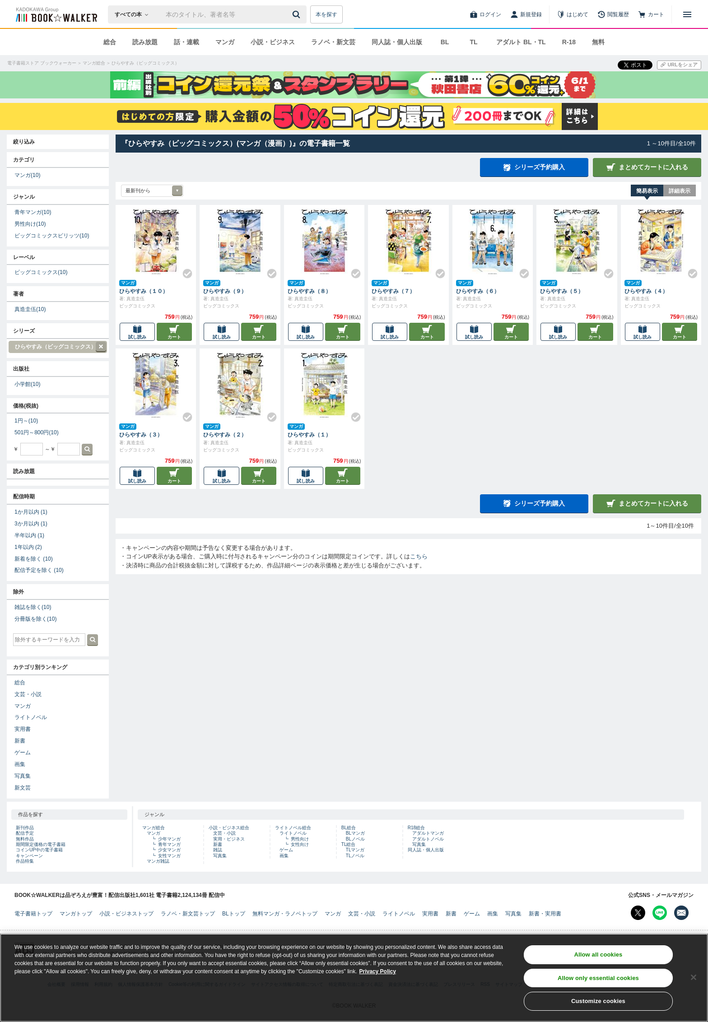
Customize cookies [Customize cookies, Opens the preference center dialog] (598, 1011)
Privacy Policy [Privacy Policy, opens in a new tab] (377, 981)
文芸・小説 (28, 694)
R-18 (569, 42)
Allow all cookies (598, 964)
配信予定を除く (39, 570)
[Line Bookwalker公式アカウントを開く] (660, 913)
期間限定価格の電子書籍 (40, 844)
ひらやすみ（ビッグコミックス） (57, 347)
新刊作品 (25, 827)
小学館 (27, 384)
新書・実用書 (545, 914)
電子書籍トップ (33, 914)
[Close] (693, 987)
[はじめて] (572, 14)
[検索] (297, 14)
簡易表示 (647, 191)
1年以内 (28, 547)
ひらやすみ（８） (309, 291)
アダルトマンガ (428, 833)
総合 (109, 42)
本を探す (326, 14)
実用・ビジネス (229, 838)
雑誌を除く (32, 607)
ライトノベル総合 (293, 827)
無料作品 (25, 838)
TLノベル (355, 855)
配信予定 (25, 833)
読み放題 (145, 42)
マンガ (224, 42)
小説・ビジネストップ (126, 914)
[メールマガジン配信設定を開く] (681, 913)
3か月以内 (30, 523)
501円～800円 (36, 432)
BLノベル (355, 838)
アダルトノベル (428, 838)
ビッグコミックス (40, 272)
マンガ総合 (153, 827)
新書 (19, 741)
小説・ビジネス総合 (229, 827)
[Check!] (184, 270)
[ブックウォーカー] (55, 14)
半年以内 (29, 535)
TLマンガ (355, 849)
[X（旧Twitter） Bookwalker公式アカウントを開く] (638, 913)
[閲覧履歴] (613, 14)
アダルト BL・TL (521, 42)
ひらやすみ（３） (141, 435)
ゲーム (22, 752)
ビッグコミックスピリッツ (51, 235)
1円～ (26, 421)
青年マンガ (32, 212)
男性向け (30, 224)
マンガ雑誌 (158, 861)
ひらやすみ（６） (477, 291)
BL (445, 42)
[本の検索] (134, 14)
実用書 (22, 729)
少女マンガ (169, 849)
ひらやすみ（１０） (143, 291)
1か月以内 (30, 512)
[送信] (297, 14)
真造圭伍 (30, 309)
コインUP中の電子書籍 (39, 849)
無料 (598, 42)
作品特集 (25, 861)
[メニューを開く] (687, 14)
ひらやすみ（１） (309, 435)
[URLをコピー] (679, 65)
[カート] (651, 14)
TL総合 (348, 844)
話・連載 (186, 42)
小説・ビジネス (273, 42)
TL (473, 42)
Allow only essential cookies (598, 987)
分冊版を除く (35, 619)
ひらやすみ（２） (225, 435)
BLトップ (233, 914)
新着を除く (33, 559)
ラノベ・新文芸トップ (188, 914)
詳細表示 (679, 191)
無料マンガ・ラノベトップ (284, 914)
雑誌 (217, 849)
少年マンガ (169, 838)
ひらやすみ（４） (646, 291)
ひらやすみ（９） (225, 291)
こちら (419, 556)
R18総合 (416, 827)
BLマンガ (355, 833)
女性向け (300, 844)
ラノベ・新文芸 (333, 42)
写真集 (22, 776)
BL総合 (348, 827)
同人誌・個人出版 (397, 42)
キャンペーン (29, 855)
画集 (19, 764)
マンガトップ (76, 914)
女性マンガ (169, 855)
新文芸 (22, 788)
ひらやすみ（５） (561, 291)
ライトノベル (30, 717)
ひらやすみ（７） (393, 291)
